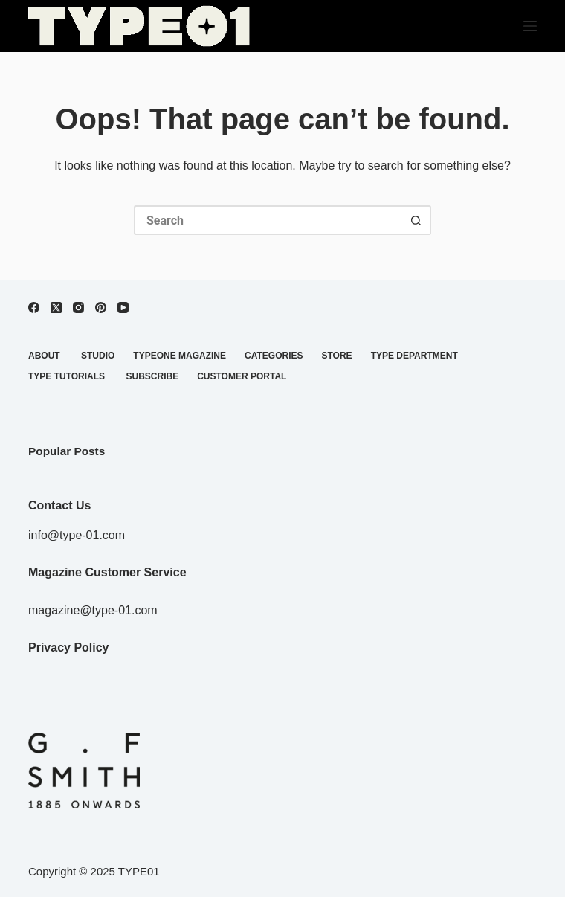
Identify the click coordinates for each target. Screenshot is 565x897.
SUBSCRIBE (152, 376)
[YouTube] (123, 307)
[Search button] (416, 220)
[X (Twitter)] (56, 307)
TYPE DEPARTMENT (414, 355)
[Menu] (530, 26)
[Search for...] (267, 220)
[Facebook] (33, 307)
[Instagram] (78, 307)
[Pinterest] (100, 307)
